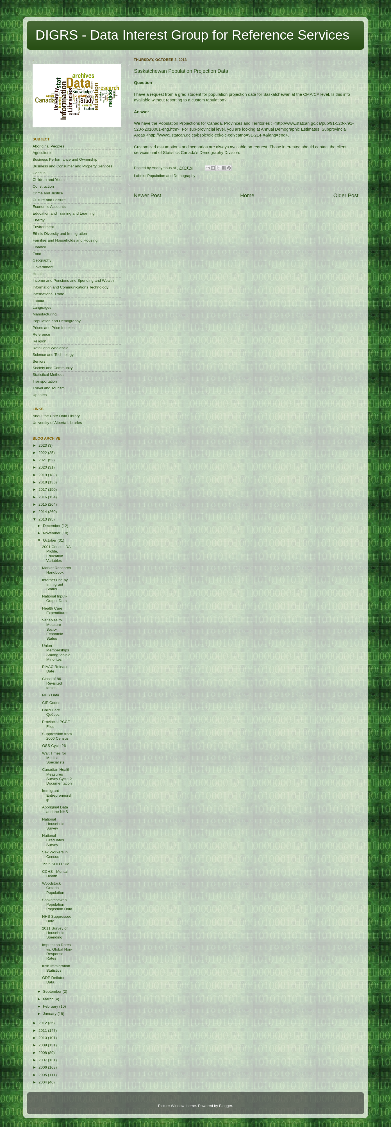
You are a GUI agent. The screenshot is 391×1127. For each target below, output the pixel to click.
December (52, 526)
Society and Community (53, 368)
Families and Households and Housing (65, 240)
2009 (43, 1045)
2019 (43, 475)
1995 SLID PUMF (57, 864)
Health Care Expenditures (55, 610)
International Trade (48, 294)
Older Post (345, 195)
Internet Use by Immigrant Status (55, 584)
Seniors (39, 361)
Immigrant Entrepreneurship (57, 795)
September (53, 991)
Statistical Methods (48, 374)
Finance (39, 247)
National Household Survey (53, 823)
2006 (43, 1067)
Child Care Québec (51, 712)
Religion (39, 341)
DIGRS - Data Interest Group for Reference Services (192, 35)
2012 (43, 1023)
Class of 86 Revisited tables (52, 683)
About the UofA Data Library (56, 416)
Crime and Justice (48, 193)
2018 (43, 482)
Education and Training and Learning (64, 213)
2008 (43, 1053)
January (50, 1014)
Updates (40, 395)
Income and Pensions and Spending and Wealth (73, 280)
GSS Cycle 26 (54, 746)
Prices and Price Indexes (53, 328)
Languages (42, 307)
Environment (43, 227)
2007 (43, 1060)
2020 (43, 467)
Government (43, 267)
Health (38, 274)
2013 (43, 519)
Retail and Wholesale (51, 348)
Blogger (225, 1106)
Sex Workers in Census (55, 854)
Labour (38, 301)
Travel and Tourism (49, 388)
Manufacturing (45, 314)
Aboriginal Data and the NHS (55, 809)
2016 (43, 497)
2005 (43, 1075)
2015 (43, 504)
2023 (43, 445)
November (52, 533)
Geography (42, 260)
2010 (43, 1038)
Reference (41, 334)
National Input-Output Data (54, 598)
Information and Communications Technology (70, 287)
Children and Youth (49, 180)
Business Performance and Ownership (65, 159)
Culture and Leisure (49, 200)
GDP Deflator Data (53, 980)
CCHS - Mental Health (55, 873)
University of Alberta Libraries (57, 423)
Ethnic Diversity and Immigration (60, 233)
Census (39, 173)
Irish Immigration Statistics (56, 968)
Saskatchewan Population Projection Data (57, 904)
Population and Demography (171, 176)
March (48, 999)
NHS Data (50, 695)
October (50, 540)
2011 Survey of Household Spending (55, 932)
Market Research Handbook (56, 570)
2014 (43, 512)
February (51, 1006)
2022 (43, 453)
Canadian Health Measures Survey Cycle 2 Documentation (57, 776)
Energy (39, 220)
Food (37, 254)
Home (247, 195)
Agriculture (42, 153)
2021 (43, 460)
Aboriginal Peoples (48, 146)
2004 (43, 1082)
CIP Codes (51, 703)
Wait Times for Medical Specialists (54, 757)
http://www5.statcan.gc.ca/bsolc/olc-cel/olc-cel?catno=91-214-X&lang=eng (217, 135)
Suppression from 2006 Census (57, 736)
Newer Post (147, 195)
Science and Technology (53, 355)
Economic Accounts (49, 207)
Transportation (45, 381)
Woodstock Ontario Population (53, 887)
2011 (43, 1030)
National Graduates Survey (53, 840)
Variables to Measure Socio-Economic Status (52, 629)
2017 (43, 489)
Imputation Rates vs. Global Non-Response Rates (57, 952)
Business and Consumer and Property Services (72, 166)
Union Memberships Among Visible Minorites (56, 653)
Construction (43, 186)
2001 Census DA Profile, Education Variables (56, 554)
